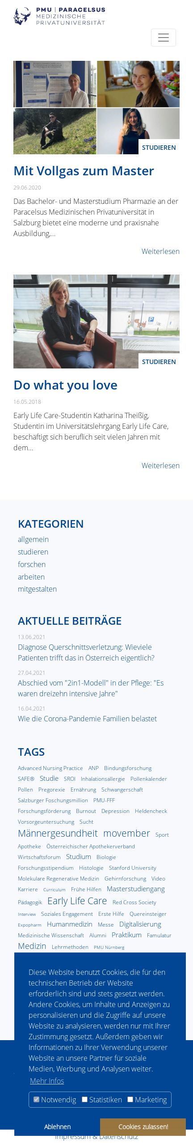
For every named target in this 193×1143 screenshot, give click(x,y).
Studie (49, 778)
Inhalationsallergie (103, 779)
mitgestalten (37, 589)
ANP (93, 768)
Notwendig (55, 1100)
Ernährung (83, 789)
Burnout (86, 811)
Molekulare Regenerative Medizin (58, 878)
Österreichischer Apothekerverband (90, 846)
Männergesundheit (58, 833)
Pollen (25, 789)
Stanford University (132, 868)
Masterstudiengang (136, 888)
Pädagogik (30, 902)
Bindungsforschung (127, 768)
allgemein (33, 539)
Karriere (28, 889)
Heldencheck (151, 811)
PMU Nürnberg (109, 947)
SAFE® (26, 779)
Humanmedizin (69, 923)
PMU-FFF (104, 800)
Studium (78, 856)
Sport (162, 834)
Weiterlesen (161, 251)
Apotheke (29, 846)
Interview (27, 914)
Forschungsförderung (44, 811)
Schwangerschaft (122, 789)
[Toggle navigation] (163, 38)
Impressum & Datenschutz (96, 1136)
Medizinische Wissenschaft (51, 935)
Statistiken (102, 1100)
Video (158, 878)
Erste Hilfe (111, 914)
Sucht (86, 822)
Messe (106, 924)
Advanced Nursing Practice (50, 768)
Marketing (147, 1100)
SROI (70, 779)
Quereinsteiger (148, 914)
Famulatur (159, 935)
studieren (159, 147)
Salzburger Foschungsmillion (53, 800)
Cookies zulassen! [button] (143, 1126)
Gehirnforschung (125, 878)
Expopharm (30, 925)
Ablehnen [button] (57, 1126)
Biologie (106, 857)
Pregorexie (51, 789)
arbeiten (31, 577)
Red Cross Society (134, 902)
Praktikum (127, 934)
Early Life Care (77, 900)
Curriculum (54, 890)
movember (126, 833)
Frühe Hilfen (86, 889)
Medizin (32, 945)
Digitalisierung (140, 923)
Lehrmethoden (70, 947)
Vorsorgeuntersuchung (46, 822)
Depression (115, 811)
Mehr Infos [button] (47, 1081)
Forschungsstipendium (46, 868)
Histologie (91, 868)
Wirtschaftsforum (39, 857)
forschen (32, 564)
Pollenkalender (148, 779)
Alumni (97, 935)
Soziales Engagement (67, 914)
